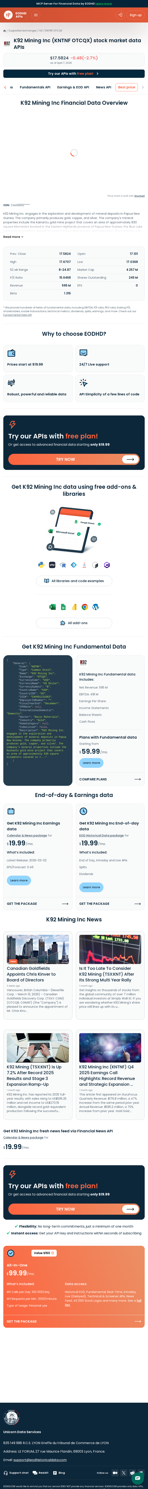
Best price (127, 87)
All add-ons (74, 622)
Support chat (16, 1473)
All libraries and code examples (74, 580)
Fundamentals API (36, 87)
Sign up (136, 15)
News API (104, 87)
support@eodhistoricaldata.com (40, 1460)
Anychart (139, 195)
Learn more (103, 4)
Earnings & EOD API (74, 87)
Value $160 (44, 1254)
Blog (59, 1473)
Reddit (40, 1473)
